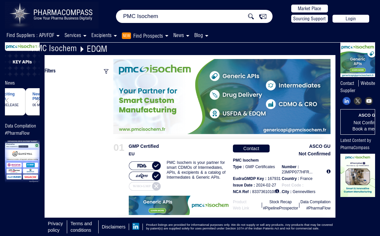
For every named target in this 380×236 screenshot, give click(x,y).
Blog (198, 35)
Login (351, 19)
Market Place (309, 8)
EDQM (97, 49)
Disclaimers (113, 226)
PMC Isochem (54, 48)
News (178, 35)
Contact (251, 148)
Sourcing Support (309, 19)
